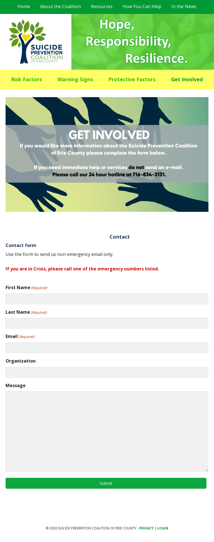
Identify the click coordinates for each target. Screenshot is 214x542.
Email (20, 336)
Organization (21, 361)
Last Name (26, 312)
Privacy (146, 528)
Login (162, 528)
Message (16, 385)
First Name (26, 287)
